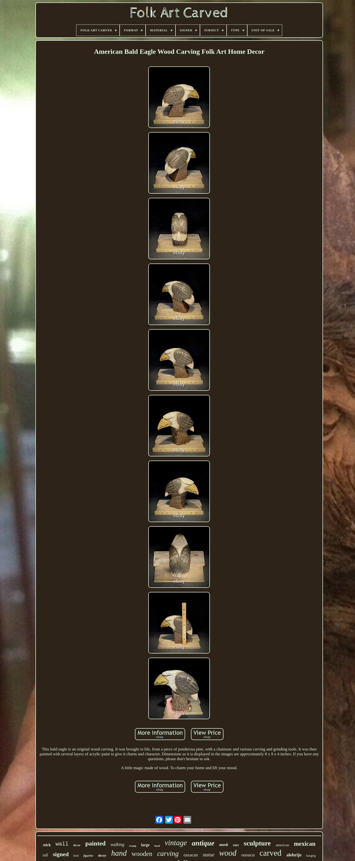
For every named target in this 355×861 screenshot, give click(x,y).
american (282, 845)
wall (62, 844)
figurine (88, 855)
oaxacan (190, 855)
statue (208, 854)
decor (77, 845)
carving (168, 853)
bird (76, 855)
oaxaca (248, 854)
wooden (142, 853)
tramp (132, 845)
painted (95, 843)
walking (117, 844)
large (145, 845)
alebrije (293, 854)
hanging (311, 855)
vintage (176, 842)
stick (47, 845)
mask (223, 844)
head (157, 845)
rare (236, 845)
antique (203, 843)
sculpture (257, 843)
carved (270, 852)
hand (119, 853)
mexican (304, 843)
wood (228, 853)
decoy (102, 855)
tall (45, 855)
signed (61, 854)
